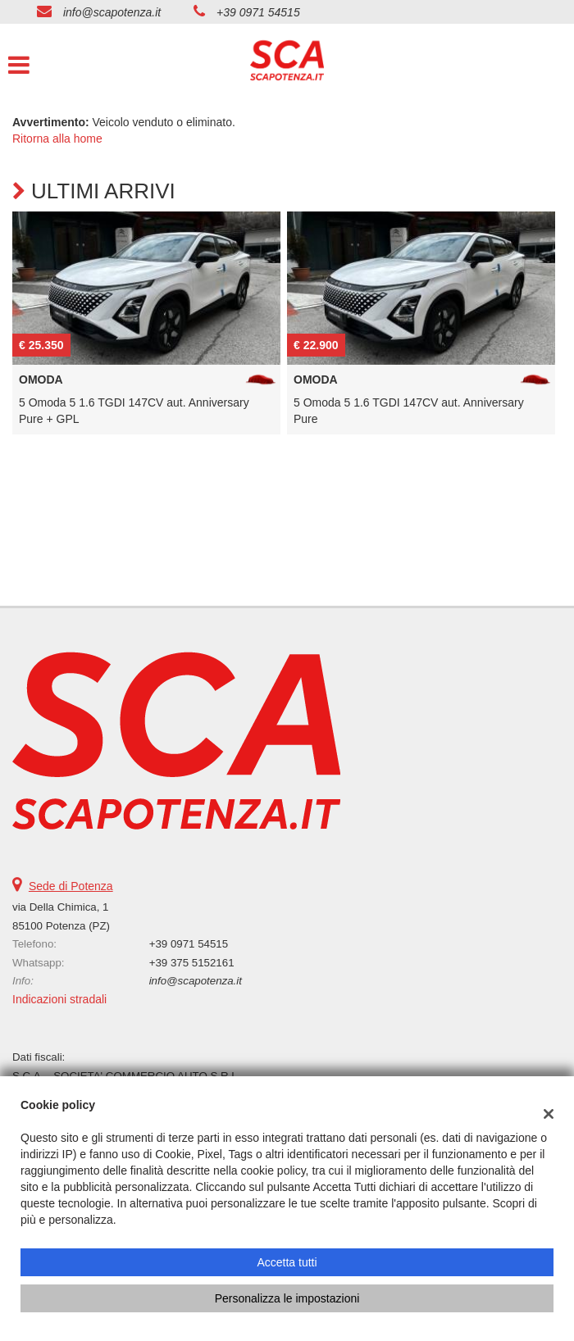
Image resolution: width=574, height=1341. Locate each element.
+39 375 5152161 (192, 963)
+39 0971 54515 (258, 12)
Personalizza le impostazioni (287, 1298)
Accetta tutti (287, 1262)
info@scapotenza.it (112, 12)
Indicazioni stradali (59, 999)
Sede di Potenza (71, 886)
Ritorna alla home (57, 138)
